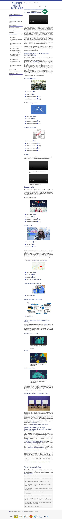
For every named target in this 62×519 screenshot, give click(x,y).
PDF (35, 91)
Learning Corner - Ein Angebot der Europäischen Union (38, 478)
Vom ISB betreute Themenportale (16, 511)
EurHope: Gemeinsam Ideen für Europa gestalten (37, 481)
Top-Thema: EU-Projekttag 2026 (15, 44)
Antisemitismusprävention (14, 14)
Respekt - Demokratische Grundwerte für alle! (14, 72)
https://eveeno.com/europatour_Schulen (35, 447)
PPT (34, 94)
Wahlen (10, 75)
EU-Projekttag (36, 61)
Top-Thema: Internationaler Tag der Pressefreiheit (15, 47)
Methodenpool (12, 30)
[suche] (41, 6)
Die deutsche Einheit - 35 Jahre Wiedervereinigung (15, 51)
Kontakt (25, 2)
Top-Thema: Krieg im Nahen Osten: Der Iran (16, 40)
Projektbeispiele (12, 69)
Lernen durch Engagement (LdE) (15, 22)
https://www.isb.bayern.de (36, 12)
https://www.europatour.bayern (33, 450)
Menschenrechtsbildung (14, 27)
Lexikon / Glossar (13, 25)
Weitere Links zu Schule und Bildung (31, 511)
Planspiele (11, 32)
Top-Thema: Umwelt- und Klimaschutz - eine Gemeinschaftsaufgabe (15, 56)
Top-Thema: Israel (14, 59)
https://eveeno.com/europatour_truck (34, 442)
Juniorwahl (34, 422)
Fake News (11, 19)
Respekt (26, 330)
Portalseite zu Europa (28, 473)
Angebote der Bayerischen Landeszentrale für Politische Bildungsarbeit (38, 489)
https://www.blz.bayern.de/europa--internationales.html (39, 461)
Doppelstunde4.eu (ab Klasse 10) (33, 506)
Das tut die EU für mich (31, 476)
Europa (10, 16)
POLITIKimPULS (13, 34)
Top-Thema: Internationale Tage (15, 66)
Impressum (31, 2)
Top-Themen (12, 37)
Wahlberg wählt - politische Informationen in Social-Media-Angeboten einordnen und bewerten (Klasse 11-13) (38, 499)
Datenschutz (36, 2)
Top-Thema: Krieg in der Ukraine (15, 62)
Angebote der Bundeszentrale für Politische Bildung (37, 495)
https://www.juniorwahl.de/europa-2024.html (40, 424)
